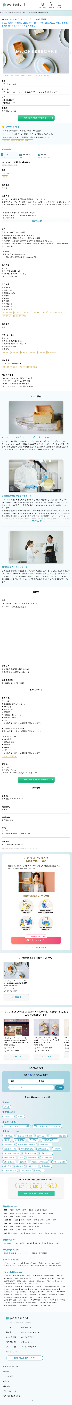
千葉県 (26, 1213)
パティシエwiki (26, 1342)
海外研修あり (8, 1294)
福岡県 (15, 1233)
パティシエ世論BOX (28, 1347)
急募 (26, 1294)
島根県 (24, 1226)
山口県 (37, 1226)
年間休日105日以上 (18, 1302)
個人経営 (39, 1275)
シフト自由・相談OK (10, 1283)
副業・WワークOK (49, 1297)
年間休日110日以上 (31, 1302)
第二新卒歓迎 (43, 1294)
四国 (5, 1230)
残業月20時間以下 (9, 1281)
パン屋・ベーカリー (23, 1265)
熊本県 (34, 1233)
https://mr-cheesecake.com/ (14, 844)
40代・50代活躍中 (36, 1300)
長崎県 (28, 1233)
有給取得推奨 (52, 1302)
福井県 (35, 1223)
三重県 (31, 1216)
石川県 (29, 1223)
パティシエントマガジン (30, 1332)
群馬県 (51, 1213)
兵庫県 (18, 1210)
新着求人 (9, 1332)
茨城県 (38, 1213)
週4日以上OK (8, 1286)
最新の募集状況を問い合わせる (36, 118)
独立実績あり (8, 1278)
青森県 (29, 1220)
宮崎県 (47, 1233)
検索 (59, 1087)
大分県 (40, 1233)
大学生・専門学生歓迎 (10, 1300)
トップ (2, 12)
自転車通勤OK (61, 1292)
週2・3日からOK (33, 1283)
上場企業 (28, 1278)
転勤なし (32, 1292)
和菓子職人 (38, 1243)
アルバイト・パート (23, 1253)
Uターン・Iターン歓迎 (36, 1297)
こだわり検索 (11, 1337)
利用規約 (6, 1386)
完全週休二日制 (45, 1305)
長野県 (48, 1223)
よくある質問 (8, 1376)
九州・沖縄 (7, 1233)
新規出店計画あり (49, 1275)
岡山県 (18, 1226)
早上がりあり (50, 1281)
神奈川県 (18, 1213)
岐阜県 (24, 1216)
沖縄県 (61, 1233)
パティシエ (7, 1243)
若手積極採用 (53, 1294)
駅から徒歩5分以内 (18, 1275)
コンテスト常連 (19, 1278)
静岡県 (18, 1216)
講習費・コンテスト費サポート (49, 1289)
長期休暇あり (35, 1305)
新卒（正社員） (43, 1253)
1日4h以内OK (19, 1286)
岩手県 (35, 1220)
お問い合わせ (8, 1381)
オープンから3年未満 (39, 1278)
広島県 (12, 1226)
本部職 (51, 1243)
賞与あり (6, 1289)
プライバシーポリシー (11, 1391)
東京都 (12, 1213)
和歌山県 (44, 1210)
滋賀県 (24, 1210)
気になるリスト (12, 1352)
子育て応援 (7, 1275)
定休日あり (51, 1278)
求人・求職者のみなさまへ (12, 1396)
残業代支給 (15, 1289)
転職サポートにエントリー (36, 939)
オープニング (30, 1275)
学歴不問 (61, 1294)
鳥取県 (31, 1226)
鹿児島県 (53, 1233)
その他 (57, 1243)
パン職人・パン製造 (18, 1243)
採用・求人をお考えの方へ (24, 1358)
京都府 (31, 1210)
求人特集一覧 (11, 1342)
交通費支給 (24, 1289)
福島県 (54, 1220)
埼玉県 (32, 1213)
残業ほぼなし (40, 1281)
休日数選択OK (24, 1305)
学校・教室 (52, 1265)
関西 (5, 1210)
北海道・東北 (7, 1220)
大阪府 (12, 1210)
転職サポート (26, 1327)
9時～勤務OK (29, 1286)
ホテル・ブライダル (31, 1263)
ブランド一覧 (11, 1347)
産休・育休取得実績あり (11, 1305)
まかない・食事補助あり (21, 1292)
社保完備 (38, 1286)
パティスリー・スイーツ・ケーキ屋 (13, 1263)
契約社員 (13, 1253)
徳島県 (24, 1230)
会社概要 (6, 1371)
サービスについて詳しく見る (37, 947)
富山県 (23, 1223)
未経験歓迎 (33, 1294)
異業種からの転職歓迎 (21, 1297)
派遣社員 (34, 1253)
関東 (5, 1213)
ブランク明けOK (23, 1300)
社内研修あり (18, 1294)
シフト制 (59, 1281)
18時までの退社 (21, 1281)
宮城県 (23, 1220)
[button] (16, 977)
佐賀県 (21, 1233)
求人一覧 (9, 12)
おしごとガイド (27, 1337)
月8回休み (7, 1302)
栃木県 (45, 1213)
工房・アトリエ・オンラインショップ (49, 1263)
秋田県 (42, 1220)
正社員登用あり (34, 1289)
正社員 (6, 1253)
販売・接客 (29, 1243)
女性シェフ (60, 1275)
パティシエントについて (12, 1367)
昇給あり (64, 1286)
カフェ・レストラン (9, 1265)
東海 (5, 1216)
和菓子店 (44, 1265)
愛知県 (12, 1216)
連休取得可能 (61, 1300)
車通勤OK (41, 1292)
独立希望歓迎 (8, 1297)
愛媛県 (12, 1230)
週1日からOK (22, 1283)
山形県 (48, 1220)
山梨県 (42, 1223)
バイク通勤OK (50, 1292)
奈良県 (37, 1210)
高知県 (31, 1230)
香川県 (18, 1230)
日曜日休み (43, 1302)
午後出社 (31, 1281)
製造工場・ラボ (35, 1265)
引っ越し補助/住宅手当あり (51, 1286)
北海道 (16, 1220)
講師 (45, 1243)
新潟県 (16, 1223)
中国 (5, 1226)
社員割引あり (8, 1292)
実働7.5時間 (60, 1278)
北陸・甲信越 (7, 1223)
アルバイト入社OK (48, 1300)
